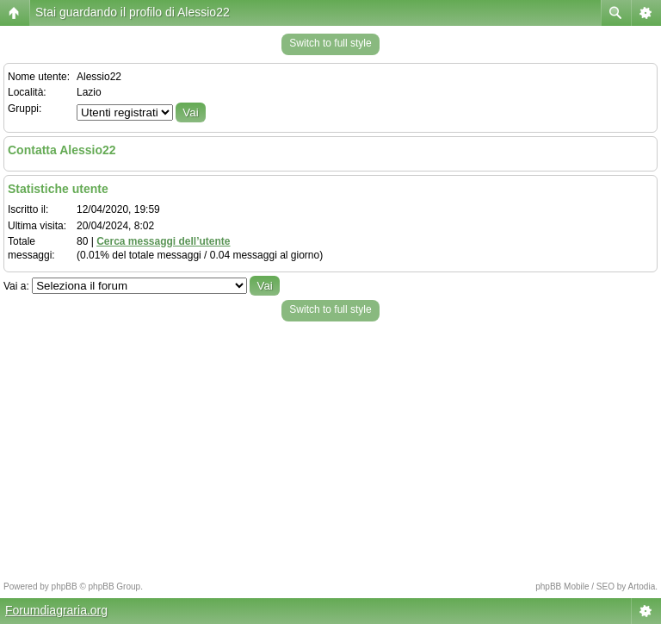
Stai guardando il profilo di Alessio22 (132, 12)
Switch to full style (330, 43)
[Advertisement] (330, 446)
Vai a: (16, 286)
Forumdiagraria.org (56, 610)
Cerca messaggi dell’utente (163, 241)
